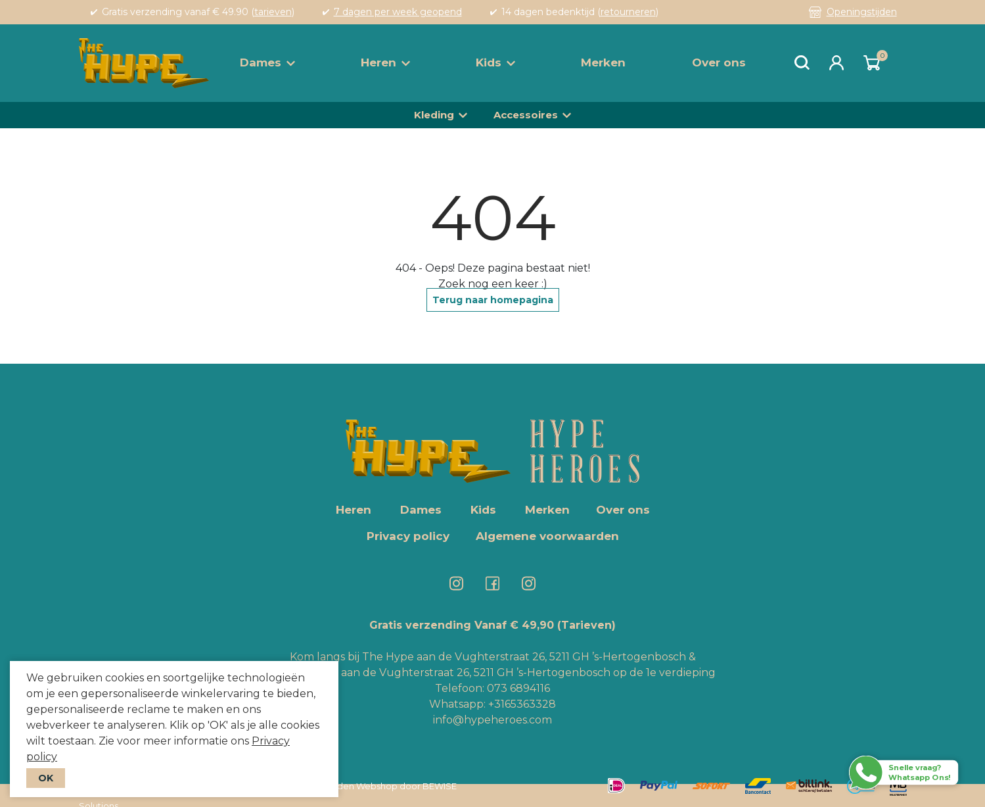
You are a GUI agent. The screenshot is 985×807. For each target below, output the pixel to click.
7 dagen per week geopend (398, 12)
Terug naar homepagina (492, 300)
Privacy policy (408, 536)
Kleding (434, 115)
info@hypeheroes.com (492, 720)
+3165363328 (521, 704)
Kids (495, 62)
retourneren (628, 12)
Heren (385, 62)
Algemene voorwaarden (547, 536)
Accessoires (525, 115)
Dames (267, 62)
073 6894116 (518, 688)
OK (45, 778)
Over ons (719, 62)
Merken (603, 62)
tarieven (273, 12)
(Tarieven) (586, 625)
